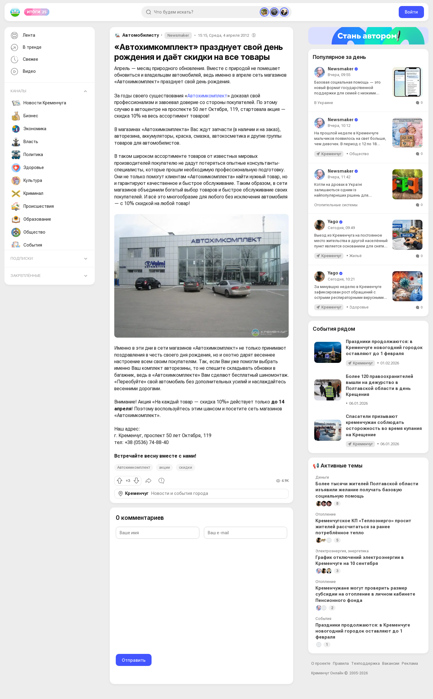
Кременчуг (136, 493)
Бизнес (24, 116)
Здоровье (27, 167)
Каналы (18, 91)
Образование (31, 219)
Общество (28, 232)
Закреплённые (26, 275)
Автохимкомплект (207, 96)
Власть (24, 141)
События (26, 245)
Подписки (22, 258)
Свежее (23, 59)
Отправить (134, 660)
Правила (341, 663)
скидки (185, 467)
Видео (22, 71)
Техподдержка (365, 663)
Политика (27, 154)
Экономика (28, 128)
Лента (22, 35)
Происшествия (32, 206)
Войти (411, 11)
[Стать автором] (368, 35)
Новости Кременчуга (38, 103)
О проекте (320, 663)
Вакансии (390, 663)
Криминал (27, 193)
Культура (26, 180)
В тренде (25, 47)
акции (164, 467)
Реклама (410, 663)
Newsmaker (178, 35)
